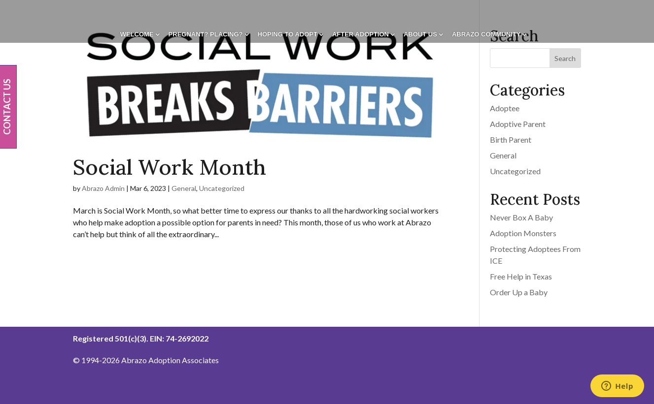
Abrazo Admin (103, 188)
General (184, 188)
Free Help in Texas (521, 276)
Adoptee (504, 108)
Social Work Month (169, 167)
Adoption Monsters (523, 233)
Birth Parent (510, 139)
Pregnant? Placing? (206, 34)
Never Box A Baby (521, 217)
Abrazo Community (486, 34)
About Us (420, 34)
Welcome (137, 34)
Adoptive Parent (518, 123)
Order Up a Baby (519, 292)
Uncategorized (221, 188)
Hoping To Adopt (287, 34)
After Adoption (360, 34)
